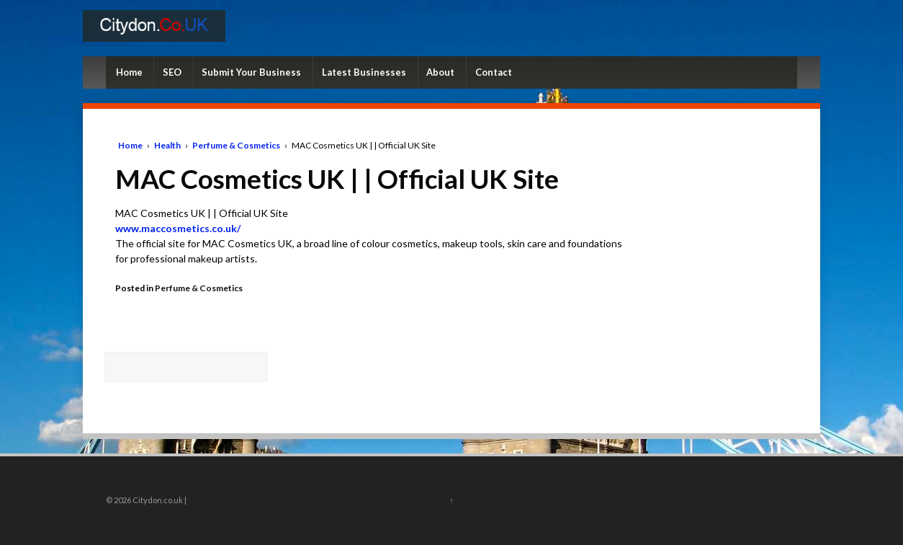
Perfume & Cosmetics (236, 145)
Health (167, 145)
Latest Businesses (364, 72)
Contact (493, 72)
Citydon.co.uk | (159, 500)
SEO (172, 72)
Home (129, 72)
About (440, 72)
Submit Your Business (251, 72)
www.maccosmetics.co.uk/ (178, 228)
